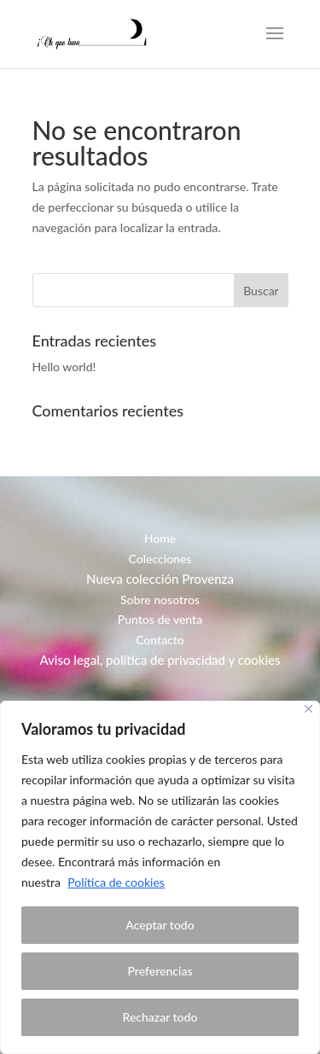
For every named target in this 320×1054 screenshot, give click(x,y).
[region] (160, 877)
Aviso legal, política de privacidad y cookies (159, 659)
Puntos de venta (160, 619)
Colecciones (160, 558)
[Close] (308, 709)
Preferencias (160, 971)
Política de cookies (116, 882)
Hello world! (64, 366)
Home (160, 538)
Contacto (160, 639)
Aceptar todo (159, 924)
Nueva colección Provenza (160, 578)
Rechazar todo (160, 1017)
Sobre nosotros (160, 599)
